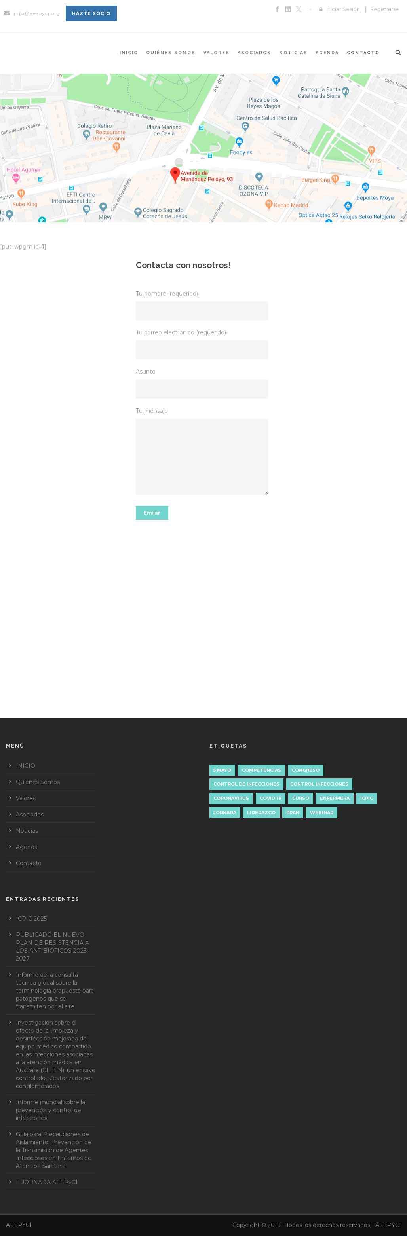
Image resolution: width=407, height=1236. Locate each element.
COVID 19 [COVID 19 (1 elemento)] (270, 798)
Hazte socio (91, 13)
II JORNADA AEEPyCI (47, 1182)
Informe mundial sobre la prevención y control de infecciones (50, 1110)
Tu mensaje (204, 452)
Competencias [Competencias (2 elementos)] (261, 770)
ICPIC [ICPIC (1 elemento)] (366, 798)
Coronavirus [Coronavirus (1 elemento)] (231, 798)
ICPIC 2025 (31, 918)
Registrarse (384, 9)
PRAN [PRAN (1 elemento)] (292, 812)
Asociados (254, 52)
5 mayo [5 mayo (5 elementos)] (222, 770)
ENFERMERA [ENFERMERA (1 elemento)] (335, 798)
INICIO (129, 52)
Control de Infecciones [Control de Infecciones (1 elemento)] (246, 784)
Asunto (204, 383)
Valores (217, 52)
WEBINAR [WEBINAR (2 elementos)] (321, 812)
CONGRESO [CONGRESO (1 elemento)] (306, 770)
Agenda (327, 52)
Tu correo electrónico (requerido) (204, 344)
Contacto (363, 52)
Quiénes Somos (171, 52)
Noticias (293, 52)
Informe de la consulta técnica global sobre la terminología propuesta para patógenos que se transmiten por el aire (55, 990)
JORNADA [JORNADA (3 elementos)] (224, 812)
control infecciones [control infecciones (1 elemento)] (319, 784)
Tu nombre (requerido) (204, 305)
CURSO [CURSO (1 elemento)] (300, 798)
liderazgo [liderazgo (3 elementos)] (261, 812)
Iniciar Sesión (343, 9)
